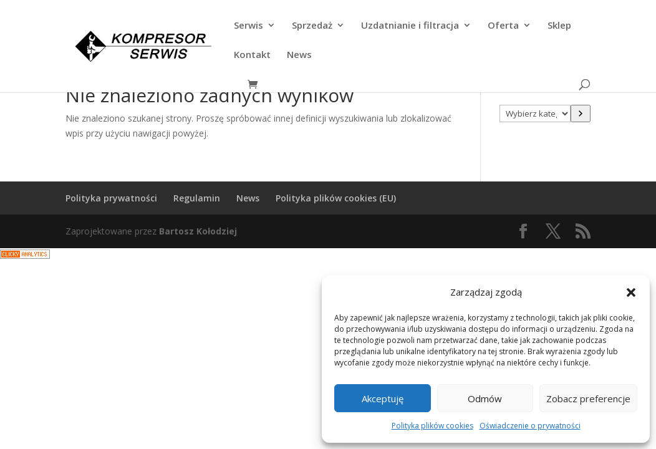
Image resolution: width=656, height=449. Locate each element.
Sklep (559, 26)
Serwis (248, 26)
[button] (631, 292)
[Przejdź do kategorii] (581, 113)
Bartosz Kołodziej (198, 231)
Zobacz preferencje (588, 398)
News (299, 55)
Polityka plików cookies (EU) (336, 198)
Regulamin (196, 198)
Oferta (503, 26)
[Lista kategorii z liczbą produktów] (535, 113)
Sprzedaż (312, 26)
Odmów (485, 398)
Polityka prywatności (111, 198)
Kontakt (252, 55)
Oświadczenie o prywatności (530, 425)
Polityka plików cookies (432, 425)
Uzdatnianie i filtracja (410, 26)
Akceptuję (382, 398)
